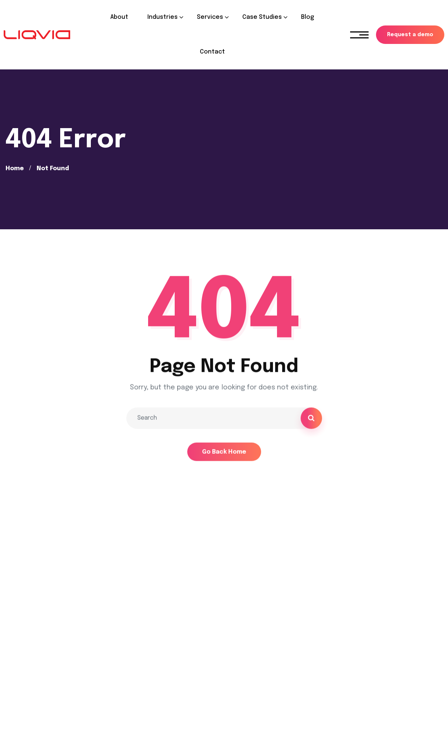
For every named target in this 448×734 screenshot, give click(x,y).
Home (15, 168)
